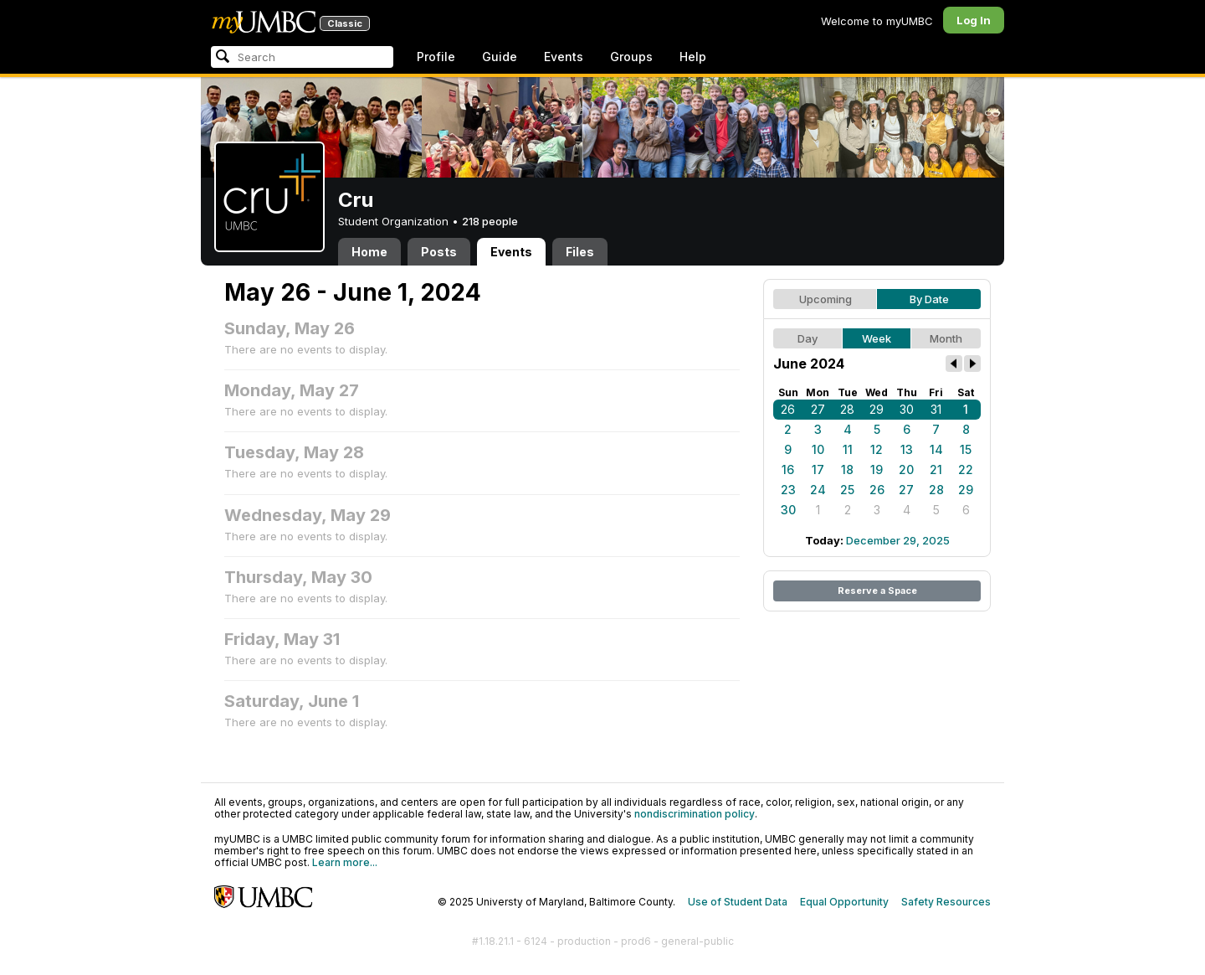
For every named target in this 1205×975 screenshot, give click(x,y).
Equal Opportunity (844, 901)
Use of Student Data (737, 901)
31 (936, 409)
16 (788, 469)
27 (818, 409)
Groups (631, 56)
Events (563, 56)
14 (936, 449)
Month (946, 338)
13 (906, 449)
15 (966, 449)
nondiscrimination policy (694, 813)
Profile (436, 56)
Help (692, 56)
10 (818, 449)
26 (788, 409)
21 (936, 469)
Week (876, 338)
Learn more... (344, 862)
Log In (973, 20)
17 (818, 469)
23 (788, 489)
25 (847, 489)
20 (906, 469)
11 (848, 449)
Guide (499, 56)
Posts (439, 252)
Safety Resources (946, 901)
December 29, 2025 (898, 540)
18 (847, 469)
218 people (490, 221)
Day (807, 338)
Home (369, 252)
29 (876, 409)
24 (818, 489)
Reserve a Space (877, 590)
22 (965, 469)
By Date (929, 299)
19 (876, 469)
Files (580, 252)
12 (876, 449)
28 (847, 409)
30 (907, 409)
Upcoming (825, 299)
